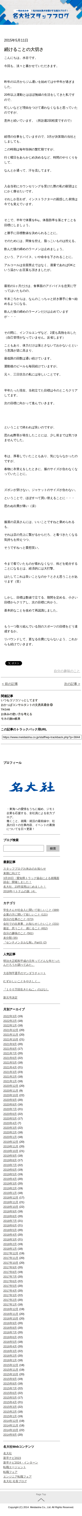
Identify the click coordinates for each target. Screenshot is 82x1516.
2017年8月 (10, 1272)
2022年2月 (10, 1020)
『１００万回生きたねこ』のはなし (26, 989)
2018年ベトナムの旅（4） (20, 891)
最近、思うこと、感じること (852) (25, 928)
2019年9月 (10, 1155)
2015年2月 (10, 1411)
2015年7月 (10, 1388)
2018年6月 (10, 1225)
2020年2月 (10, 1132)
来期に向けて (11, 873)
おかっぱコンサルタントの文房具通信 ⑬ (27, 705)
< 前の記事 (10, 684)
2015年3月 (10, 1406)
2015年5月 (10, 1397)
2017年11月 (10, 1258)
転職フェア (10, 1472)
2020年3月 (10, 1127)
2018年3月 (10, 1239)
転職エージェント (14, 1467)
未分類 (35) (10, 937)
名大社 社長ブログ (15, 1481)
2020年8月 (10, 1104)
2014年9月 (10, 1434)
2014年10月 (10, 1430)
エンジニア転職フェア (17, 1476)
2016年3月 (10, 1351)
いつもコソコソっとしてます (19, 700)
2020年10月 (10, 1095)
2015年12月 (10, 1365)
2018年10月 (10, 1206)
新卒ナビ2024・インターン (20, 1462)
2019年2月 (10, 1188)
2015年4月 (10, 1402)
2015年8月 (10, 1383)
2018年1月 (10, 1248)
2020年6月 (10, 1114)
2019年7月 (10, 1165)
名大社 (7, 1453)
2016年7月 (10, 1332)
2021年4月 (10, 1067)
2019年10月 (10, 1151)
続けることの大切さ (24, 49)
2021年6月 (10, 1058)
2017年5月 (10, 1285)
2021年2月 (10, 1076)
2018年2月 (10, 1244)
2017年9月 (10, 1267)
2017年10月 (10, 1262)
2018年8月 (10, 1216)
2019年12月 (10, 1141)
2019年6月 (10, 1169)
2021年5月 (10, 1062)
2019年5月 (10, 1174)
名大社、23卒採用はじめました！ (24, 886)
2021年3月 (10, 1072)
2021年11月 (10, 1034)
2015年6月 (10, 1393)
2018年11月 (10, 1202)
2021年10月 (10, 1039)
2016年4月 (10, 1346)
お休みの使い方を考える (16, 714)
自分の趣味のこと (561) (18, 933)
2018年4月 (10, 1234)
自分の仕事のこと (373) (18, 919)
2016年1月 (10, 1360)
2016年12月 (10, 1309)
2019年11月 (10, 1146)
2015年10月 (10, 1374)
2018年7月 (10, 1220)
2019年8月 (10, 1160)
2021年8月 (10, 1048)
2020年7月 (10, 1109)
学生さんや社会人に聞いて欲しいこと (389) (31, 910)
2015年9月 (10, 1379)
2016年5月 (10, 1341)
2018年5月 (10, 1230)
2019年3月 (10, 1183)
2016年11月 (10, 1314)
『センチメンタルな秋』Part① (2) (25, 942)
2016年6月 (10, 1337)
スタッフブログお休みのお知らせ (24, 868)
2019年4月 (10, 1179)
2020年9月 (10, 1099)
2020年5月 (10, 1118)
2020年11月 (10, 1090)
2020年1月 (10, 1137)
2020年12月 (10, 1085)
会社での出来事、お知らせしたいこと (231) (31, 923)
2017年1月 (10, 1304)
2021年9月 (10, 1044)
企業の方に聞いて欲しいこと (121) (25, 914)
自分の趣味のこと (67, 671)
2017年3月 (10, 1295)
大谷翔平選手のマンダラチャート (24, 973)
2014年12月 (10, 1420)
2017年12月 (10, 1253)
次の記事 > (72, 684)
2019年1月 (10, 1193)
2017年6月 (10, 1281)
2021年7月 (10, 1053)
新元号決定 (10, 997)
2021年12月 (10, 1030)
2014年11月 (10, 1425)
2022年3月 (10, 1016)
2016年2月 (10, 1355)
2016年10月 (10, 1318)
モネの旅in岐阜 (11, 718)
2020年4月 (10, 1123)
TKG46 (5, 709)
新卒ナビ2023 (12, 1458)
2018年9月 (10, 1211)
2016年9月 (10, 1323)
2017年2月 (10, 1299)
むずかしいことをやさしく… (21, 981)
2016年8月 (10, 1327)
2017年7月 (10, 1276)
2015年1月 (10, 1416)
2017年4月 (10, 1290)
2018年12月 (10, 1197)
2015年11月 (10, 1369)
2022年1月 (10, 1025)
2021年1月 (10, 1081)
